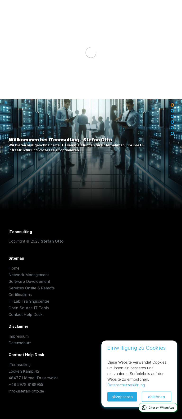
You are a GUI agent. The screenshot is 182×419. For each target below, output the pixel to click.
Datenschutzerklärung (126, 385)
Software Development (29, 281)
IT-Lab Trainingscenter (29, 301)
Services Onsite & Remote (32, 288)
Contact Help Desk (25, 314)
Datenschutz (20, 342)
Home (14, 268)
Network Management (29, 274)
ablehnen (156, 396)
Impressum (19, 336)
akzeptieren (122, 396)
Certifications (20, 294)
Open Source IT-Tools (29, 308)
